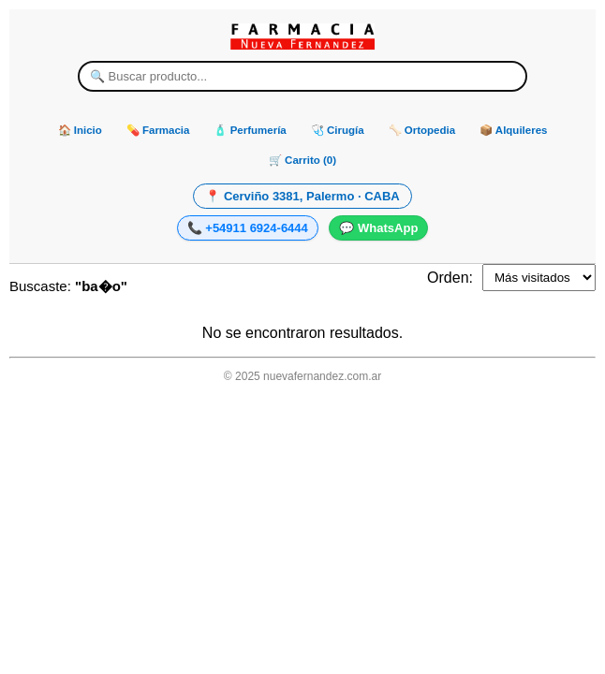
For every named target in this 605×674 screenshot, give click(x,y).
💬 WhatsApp (378, 228)
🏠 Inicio (80, 130)
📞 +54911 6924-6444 (247, 228)
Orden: (450, 278)
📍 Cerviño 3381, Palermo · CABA (302, 196)
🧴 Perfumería (250, 130)
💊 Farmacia (158, 130)
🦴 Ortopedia (422, 130)
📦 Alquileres (513, 130)
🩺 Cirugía (337, 130)
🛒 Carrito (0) (302, 160)
